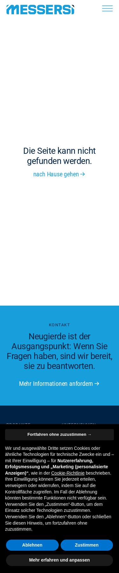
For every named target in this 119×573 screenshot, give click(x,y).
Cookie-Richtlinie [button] (67, 473)
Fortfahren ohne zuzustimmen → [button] (59, 434)
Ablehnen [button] (32, 545)
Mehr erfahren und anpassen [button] (59, 559)
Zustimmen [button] (87, 545)
